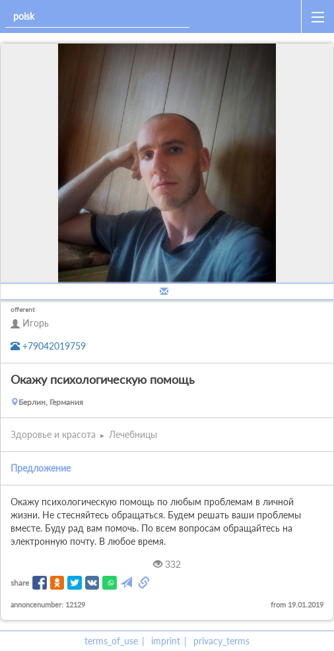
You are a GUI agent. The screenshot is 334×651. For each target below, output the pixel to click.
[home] (248, 16)
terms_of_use (111, 640)
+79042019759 (48, 346)
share (20, 583)
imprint (165, 640)
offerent (23, 309)
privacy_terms (221, 640)
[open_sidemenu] (317, 16)
